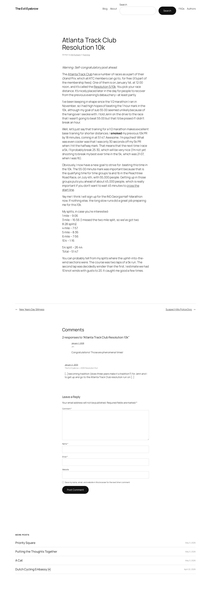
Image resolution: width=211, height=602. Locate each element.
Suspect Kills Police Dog (179, 309)
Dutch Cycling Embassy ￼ (33, 569)
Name (65, 443)
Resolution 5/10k (105, 87)
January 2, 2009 (71, 364)
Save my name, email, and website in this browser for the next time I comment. (97, 482)
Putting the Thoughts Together (36, 551)
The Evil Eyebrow (26, 9)
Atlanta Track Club (80, 74)
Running (86, 54)
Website (65, 469)
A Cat (19, 560)
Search (123, 4)
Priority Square (25, 543)
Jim (72, 346)
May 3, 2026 (190, 542)
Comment (67, 408)
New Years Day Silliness (31, 309)
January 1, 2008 (77, 343)
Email (65, 456)
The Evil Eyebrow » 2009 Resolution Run (81, 368)
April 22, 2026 (190, 569)
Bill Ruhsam (76, 54)
